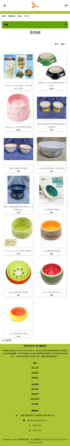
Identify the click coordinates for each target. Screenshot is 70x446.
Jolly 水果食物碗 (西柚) (18, 334)
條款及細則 (35, 399)
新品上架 (35, 368)
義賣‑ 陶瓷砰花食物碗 (18, 168)
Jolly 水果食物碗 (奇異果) (18, 292)
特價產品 (35, 373)
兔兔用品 (11, 16)
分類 (6, 25)
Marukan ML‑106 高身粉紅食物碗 (18, 127)
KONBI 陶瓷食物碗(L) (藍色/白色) (51, 168)
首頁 (3, 16)
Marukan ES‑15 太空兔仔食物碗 (18, 251)
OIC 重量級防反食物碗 (52, 251)
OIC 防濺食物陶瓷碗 (52, 210)
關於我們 (35, 389)
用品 (19, 16)
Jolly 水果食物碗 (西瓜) (52, 292)
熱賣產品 (35, 378)
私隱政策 (35, 404)
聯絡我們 (35, 394)
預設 (63, 44)
